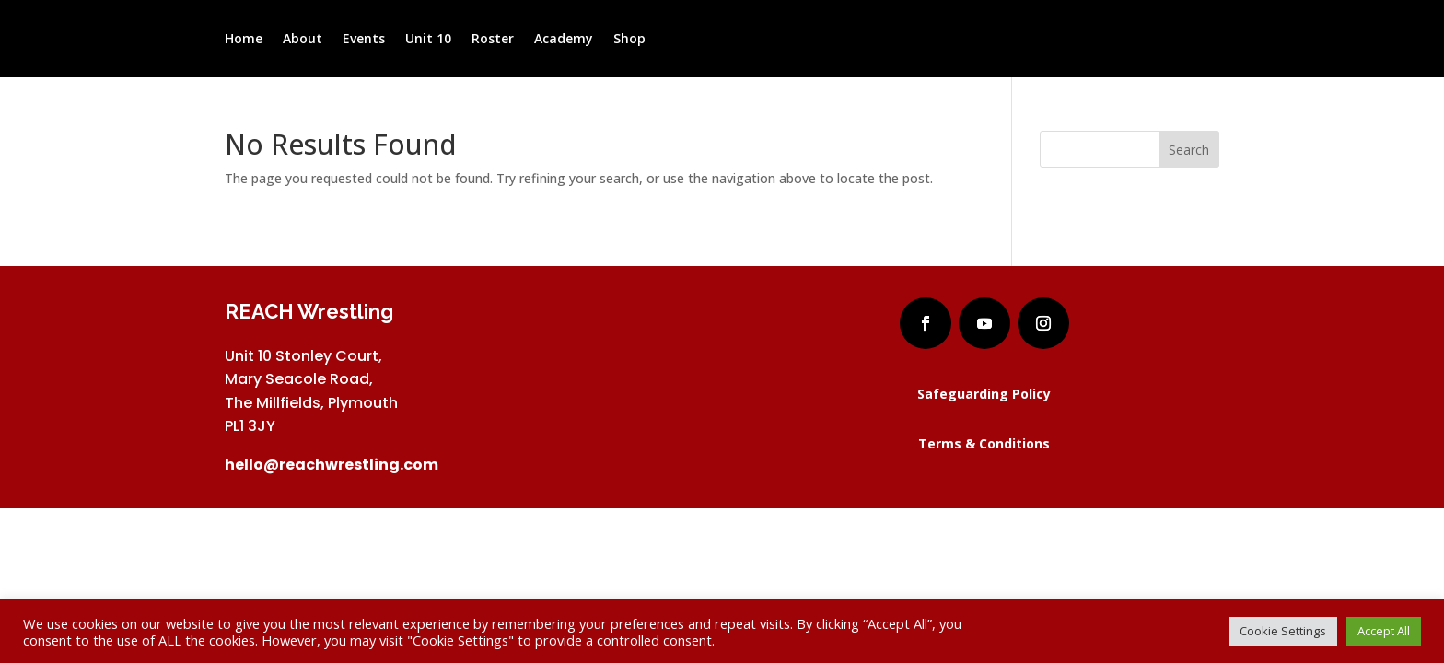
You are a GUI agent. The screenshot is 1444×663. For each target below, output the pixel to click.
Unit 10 (428, 39)
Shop (629, 39)
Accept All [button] (1383, 630)
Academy (563, 39)
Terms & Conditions (984, 443)
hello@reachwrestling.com (331, 464)
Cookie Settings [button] (1283, 630)
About (302, 39)
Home (243, 39)
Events (364, 39)
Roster (493, 39)
